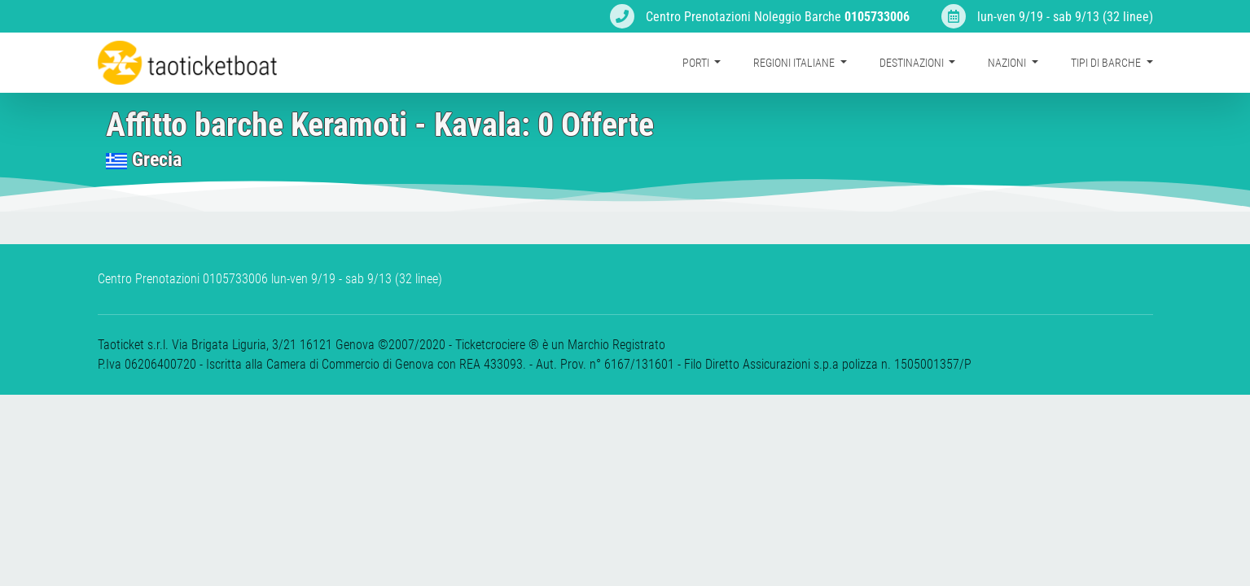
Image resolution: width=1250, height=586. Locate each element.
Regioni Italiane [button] (795, 62)
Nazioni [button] (1008, 62)
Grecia (157, 159)
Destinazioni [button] (912, 62)
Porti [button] (697, 62)
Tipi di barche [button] (1107, 62)
